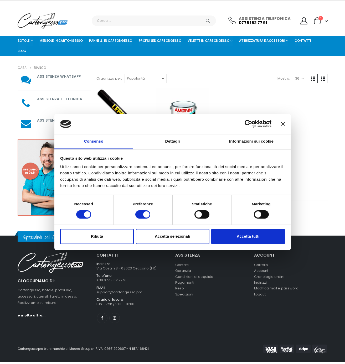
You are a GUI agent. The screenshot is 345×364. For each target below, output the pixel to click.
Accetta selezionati (172, 236)
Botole (24, 40)
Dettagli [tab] (172, 141)
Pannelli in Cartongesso (110, 40)
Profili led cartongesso (160, 40)
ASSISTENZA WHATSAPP (59, 76)
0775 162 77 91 (253, 22)
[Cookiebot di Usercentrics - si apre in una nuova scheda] (248, 124)
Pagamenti (184, 284)
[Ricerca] (208, 20)
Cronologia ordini (269, 277)
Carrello (261, 265)
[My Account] (304, 20)
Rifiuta (97, 236)
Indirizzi (260, 284)
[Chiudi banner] (283, 124)
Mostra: (283, 78)
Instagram (114, 320)
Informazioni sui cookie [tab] (251, 141)
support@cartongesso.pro (119, 293)
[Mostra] (299, 78)
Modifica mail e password (276, 290)
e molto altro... (32, 315)
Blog (22, 51)
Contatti (303, 40)
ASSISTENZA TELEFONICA (60, 99)
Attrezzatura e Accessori (262, 40)
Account (261, 271)
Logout (260, 296)
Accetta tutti (248, 236)
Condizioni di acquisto (194, 277)
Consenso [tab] (93, 141)
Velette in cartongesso (208, 40)
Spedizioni (184, 296)
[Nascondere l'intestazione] (43, 21)
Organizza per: (109, 78)
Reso (179, 290)
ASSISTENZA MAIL (53, 120)
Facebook (102, 320)
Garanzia (183, 271)
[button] (313, 78)
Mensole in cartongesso (61, 40)
